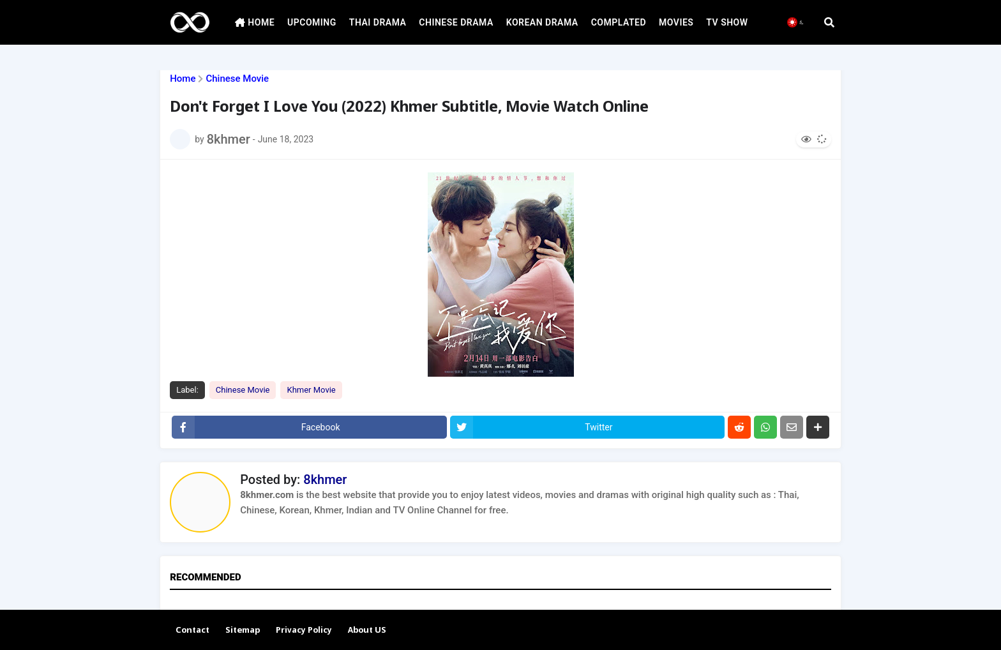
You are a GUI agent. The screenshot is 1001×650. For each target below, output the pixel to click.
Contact (192, 630)
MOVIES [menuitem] (676, 22)
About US (367, 630)
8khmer (325, 479)
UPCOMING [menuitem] (311, 22)
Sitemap (242, 630)
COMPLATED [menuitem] (618, 22)
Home (182, 79)
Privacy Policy (304, 630)
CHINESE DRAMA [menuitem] (456, 22)
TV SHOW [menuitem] (727, 22)
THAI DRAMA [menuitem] (378, 22)
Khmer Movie (311, 390)
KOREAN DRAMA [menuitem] (542, 22)
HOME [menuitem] (255, 22)
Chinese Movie (237, 79)
